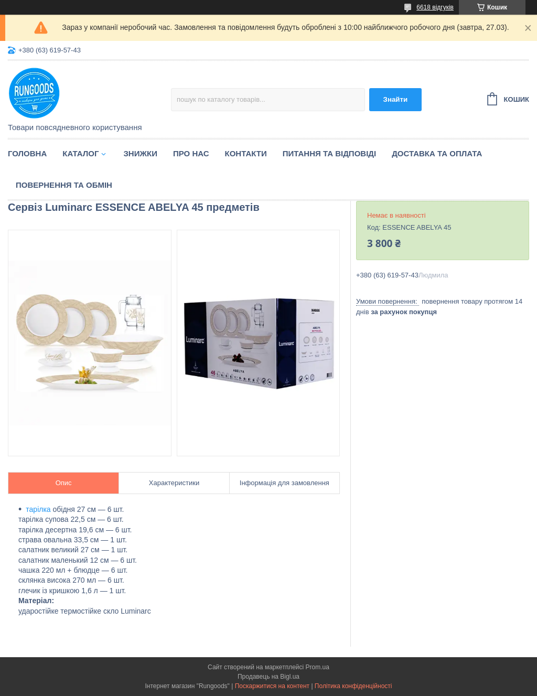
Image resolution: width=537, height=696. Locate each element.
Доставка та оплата (437, 153)
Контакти (246, 153)
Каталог (80, 153)
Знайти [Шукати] (395, 99)
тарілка (38, 509)
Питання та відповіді (329, 153)
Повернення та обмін (64, 185)
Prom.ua (317, 667)
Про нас (191, 153)
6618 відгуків (435, 7)
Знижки (140, 153)
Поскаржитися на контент (272, 686)
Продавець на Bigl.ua (268, 676)
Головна (27, 153)
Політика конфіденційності (353, 686)
